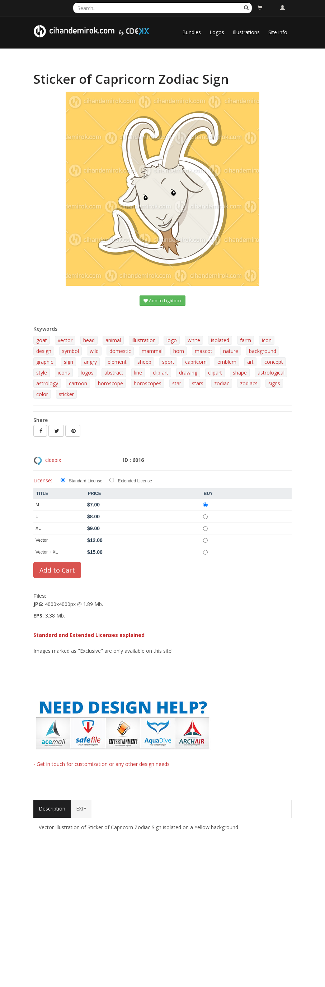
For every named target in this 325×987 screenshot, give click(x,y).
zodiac (221, 383)
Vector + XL (47, 552)
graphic (44, 361)
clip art (160, 372)
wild (94, 351)
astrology (47, 383)
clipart (215, 372)
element (117, 361)
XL (38, 528)
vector (65, 340)
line (138, 372)
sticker (66, 394)
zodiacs (249, 383)
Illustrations (246, 32)
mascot (203, 351)
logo (171, 340)
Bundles (191, 32)
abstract (113, 372)
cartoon (78, 383)
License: (42, 480)
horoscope (110, 383)
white (194, 340)
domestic (120, 351)
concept (273, 361)
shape (240, 372)
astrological (271, 372)
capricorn (196, 361)
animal (113, 340)
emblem (226, 361)
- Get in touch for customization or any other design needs (101, 764)
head (89, 340)
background (262, 351)
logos (87, 372)
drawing (188, 372)
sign (68, 361)
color (42, 394)
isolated (220, 340)
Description (52, 808)
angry (90, 361)
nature (230, 351)
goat (41, 340)
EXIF (81, 808)
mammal (152, 351)
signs (274, 383)
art (250, 361)
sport (168, 361)
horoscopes (147, 383)
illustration (144, 340)
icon (267, 340)
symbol (70, 351)
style (41, 372)
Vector (42, 540)
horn (178, 351)
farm (245, 340)
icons (64, 372)
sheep (144, 361)
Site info (277, 32)
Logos (216, 32)
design (43, 351)
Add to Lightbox (162, 301)
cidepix (53, 459)
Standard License (85, 480)
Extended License (135, 480)
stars (197, 383)
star (176, 383)
